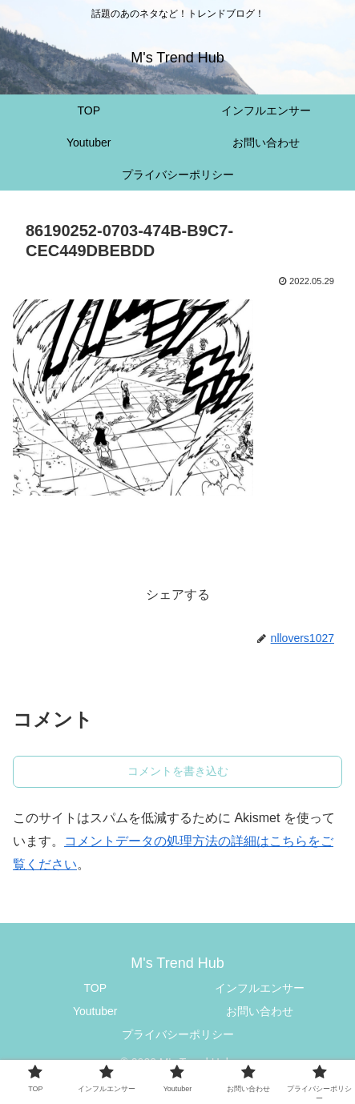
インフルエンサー (260, 988)
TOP (95, 988)
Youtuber (95, 1011)
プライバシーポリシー (178, 1034)
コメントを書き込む (177, 771)
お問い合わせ (259, 1011)
